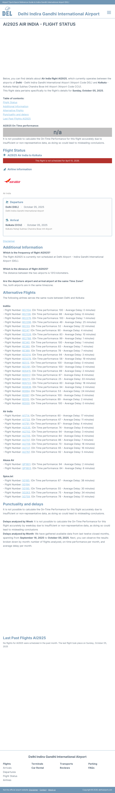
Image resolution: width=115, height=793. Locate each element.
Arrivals (7, 767)
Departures (9, 771)
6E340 (26, 342)
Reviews (65, 767)
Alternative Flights (13, 110)
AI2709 (26, 443)
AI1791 (25, 423)
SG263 (26, 492)
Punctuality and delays (16, 114)
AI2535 (26, 427)
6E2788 (26, 338)
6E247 (25, 330)
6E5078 (26, 358)
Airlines (7, 780)
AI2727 (26, 447)
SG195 (25, 488)
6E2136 (26, 314)
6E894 (25, 391)
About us (52, 790)
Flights (7, 763)
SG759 (26, 496)
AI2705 (26, 435)
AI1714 (25, 415)
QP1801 (26, 464)
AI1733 (26, 419)
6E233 (26, 326)
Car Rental (37, 767)
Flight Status (10, 102)
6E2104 (26, 310)
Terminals (37, 763)
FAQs (91, 767)
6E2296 (26, 322)
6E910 (25, 399)
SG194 (25, 484)
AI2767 (26, 451)
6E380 (26, 346)
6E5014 (26, 354)
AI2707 (26, 439)
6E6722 (26, 383)
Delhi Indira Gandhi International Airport (59, 14)
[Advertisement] (57, 53)
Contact (43, 790)
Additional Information (15, 106)
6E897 (25, 395)
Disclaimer (33, 790)
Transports (66, 763)
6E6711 (26, 378)
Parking (92, 763)
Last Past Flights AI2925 (17, 118)
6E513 (25, 362)
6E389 (26, 350)
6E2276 (26, 318)
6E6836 (26, 387)
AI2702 (26, 431)
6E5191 (26, 366)
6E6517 (26, 374)
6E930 (26, 403)
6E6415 (26, 370)
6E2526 (26, 334)
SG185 (25, 480)
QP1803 (26, 468)
